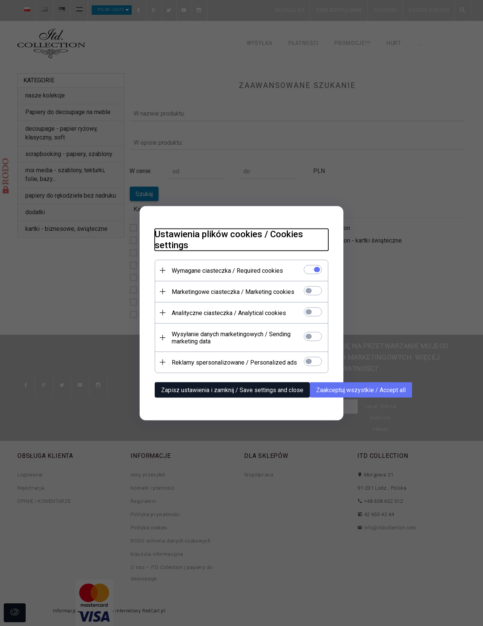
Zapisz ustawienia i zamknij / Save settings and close (232, 389)
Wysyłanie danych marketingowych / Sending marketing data (231, 337)
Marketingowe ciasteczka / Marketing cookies (233, 291)
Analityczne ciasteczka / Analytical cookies (229, 312)
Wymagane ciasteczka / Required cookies (227, 270)
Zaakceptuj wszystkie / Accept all (361, 389)
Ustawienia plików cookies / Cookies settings (229, 239)
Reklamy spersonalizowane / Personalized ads (234, 362)
